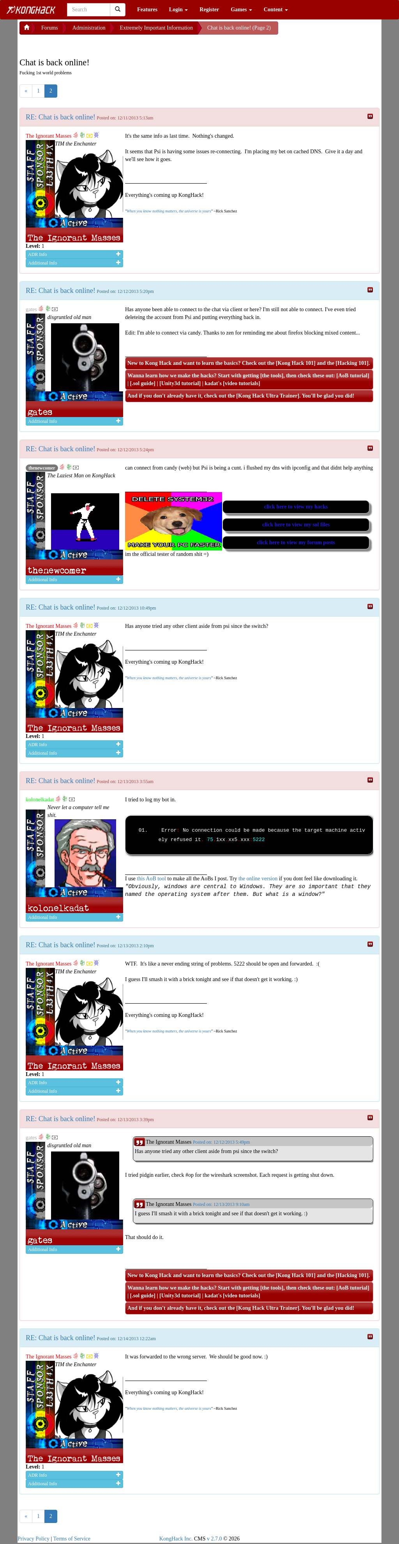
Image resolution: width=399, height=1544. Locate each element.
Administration (89, 28)
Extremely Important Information (156, 28)
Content (276, 9)
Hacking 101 (352, 363)
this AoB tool (151, 879)
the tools (271, 376)
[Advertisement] (81, 44)
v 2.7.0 (214, 1539)
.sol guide (143, 383)
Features (147, 9)
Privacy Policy (33, 1539)
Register (209, 9)
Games (241, 9)
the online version (258, 879)
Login (178, 9)
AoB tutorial (352, 376)
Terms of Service (71, 1539)
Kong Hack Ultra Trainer (267, 396)
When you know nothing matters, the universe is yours (169, 211)
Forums (49, 28)
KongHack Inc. (176, 1539)
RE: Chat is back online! (60, 117)
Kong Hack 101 (295, 363)
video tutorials (241, 383)
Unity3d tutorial (180, 383)
